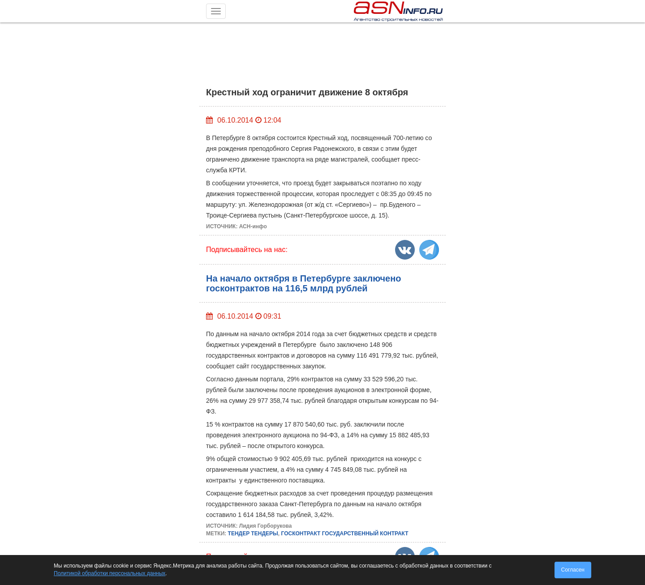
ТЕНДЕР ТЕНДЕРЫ (253, 533)
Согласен (573, 570)
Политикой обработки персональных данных (109, 573)
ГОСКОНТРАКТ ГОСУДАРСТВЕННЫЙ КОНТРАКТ (344, 533)
